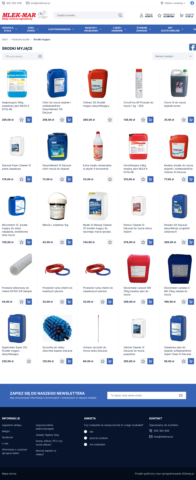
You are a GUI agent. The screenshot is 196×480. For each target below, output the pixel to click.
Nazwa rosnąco (164, 56)
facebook (7, 437)
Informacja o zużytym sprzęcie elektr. (14, 451)
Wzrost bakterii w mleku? (46, 452)
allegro (6, 431)
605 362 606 (14, 3)
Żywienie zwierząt (141, 29)
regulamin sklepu (11, 425)
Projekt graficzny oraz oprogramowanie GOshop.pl (164, 473)
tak (91, 431)
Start (5, 39)
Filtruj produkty (14, 56)
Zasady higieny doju (47, 434)
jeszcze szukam (99, 438)
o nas (5, 443)
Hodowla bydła (20, 39)
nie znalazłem (97, 444)
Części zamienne (117, 29)
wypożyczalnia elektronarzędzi (45, 427)
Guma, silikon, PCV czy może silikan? (49, 442)
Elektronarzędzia (59, 29)
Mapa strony (9, 473)
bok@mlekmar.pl (40, 3)
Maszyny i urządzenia (91, 29)
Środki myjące (42, 39)
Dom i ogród (31, 29)
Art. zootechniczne (170, 29)
